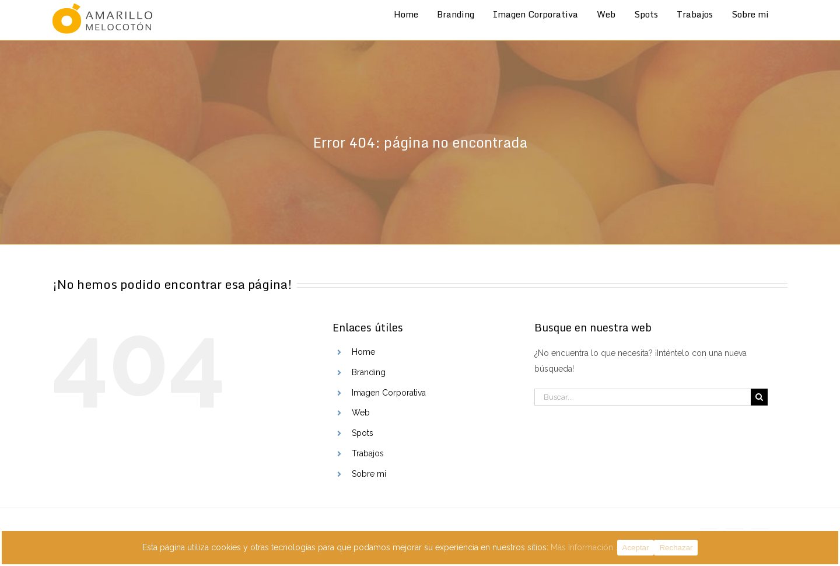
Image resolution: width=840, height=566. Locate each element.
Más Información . (584, 547)
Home (363, 352)
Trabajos (368, 453)
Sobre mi (369, 473)
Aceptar (635, 547)
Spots (362, 433)
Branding (369, 372)
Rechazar (675, 547)
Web (361, 412)
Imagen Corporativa (389, 392)
